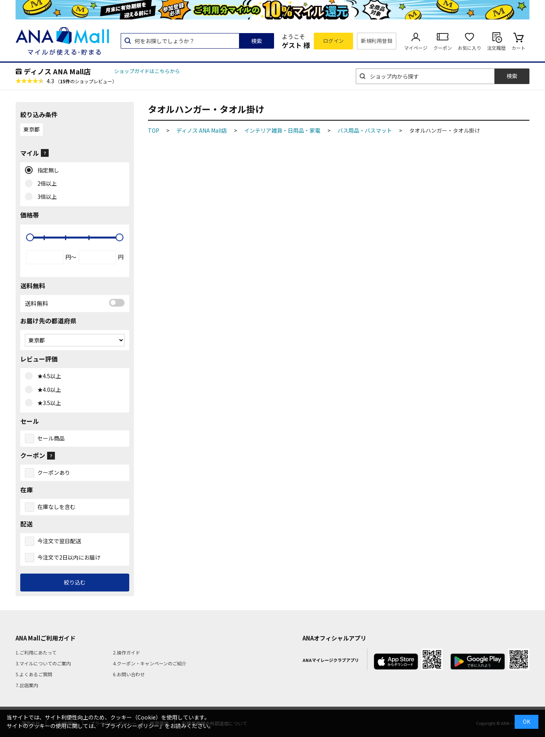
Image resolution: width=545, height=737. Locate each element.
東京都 (31, 129)
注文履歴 (496, 47)
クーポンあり (53, 472)
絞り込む (75, 582)
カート (519, 47)
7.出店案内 (27, 685)
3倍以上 (45, 197)
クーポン (442, 47)
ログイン (333, 40)
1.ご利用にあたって (36, 652)
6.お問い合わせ (129, 674)
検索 (256, 41)
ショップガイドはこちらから (147, 71)
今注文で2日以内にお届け (68, 557)
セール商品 (51, 438)
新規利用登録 (376, 40)
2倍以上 (45, 183)
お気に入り (469, 47)
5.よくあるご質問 (34, 674)
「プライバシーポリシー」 (132, 726)
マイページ (415, 47)
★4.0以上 (47, 390)
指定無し (46, 170)
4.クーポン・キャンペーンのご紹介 (149, 663)
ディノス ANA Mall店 (57, 71)
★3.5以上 (47, 403)
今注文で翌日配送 (59, 541)
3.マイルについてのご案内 (43, 663)
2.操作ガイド (126, 652)
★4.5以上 (47, 376)
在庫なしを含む (56, 507)
